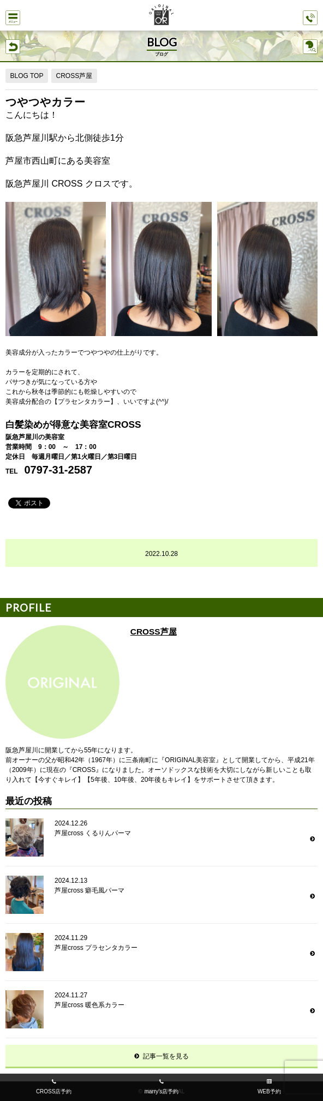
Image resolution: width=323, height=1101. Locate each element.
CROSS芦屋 (74, 76)
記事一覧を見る (166, 1056)
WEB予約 (269, 1091)
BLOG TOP (27, 76)
